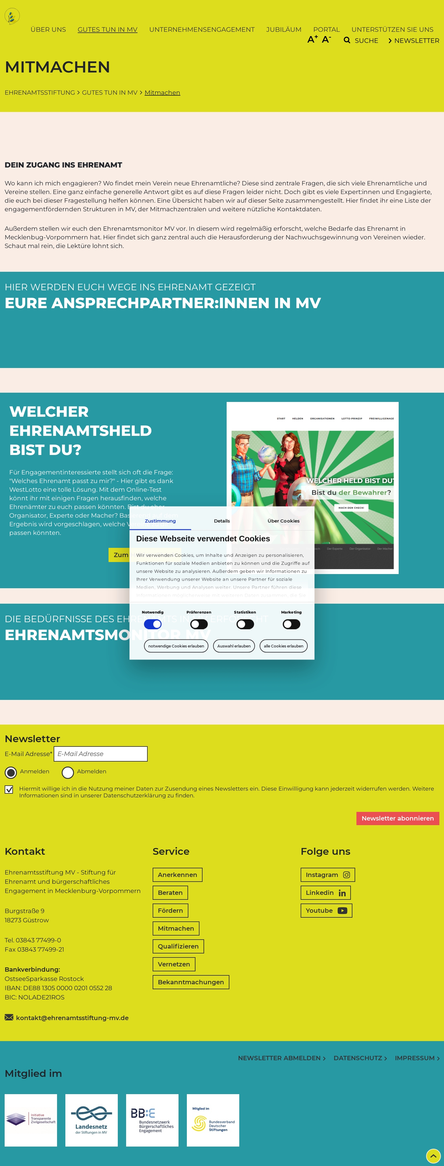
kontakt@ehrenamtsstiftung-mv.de (72, 1018)
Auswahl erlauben (234, 646)
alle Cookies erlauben (283, 645)
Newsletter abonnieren (398, 818)
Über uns (48, 29)
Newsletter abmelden (279, 1058)
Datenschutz (358, 1058)
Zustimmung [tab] (160, 521)
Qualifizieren (178, 946)
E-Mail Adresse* (28, 754)
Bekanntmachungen (191, 982)
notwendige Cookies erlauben (176, 645)
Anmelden (27, 773)
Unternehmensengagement (202, 29)
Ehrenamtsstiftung (40, 92)
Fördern (170, 910)
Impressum (415, 1058)
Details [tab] (222, 521)
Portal (326, 29)
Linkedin (326, 892)
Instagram (328, 875)
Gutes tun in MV (108, 29)
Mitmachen (176, 928)
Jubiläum (284, 29)
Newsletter (414, 40)
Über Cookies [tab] (284, 521)
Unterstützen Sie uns (393, 29)
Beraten (170, 892)
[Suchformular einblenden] (361, 41)
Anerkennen (177, 875)
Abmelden (84, 773)
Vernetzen (174, 964)
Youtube (326, 910)
